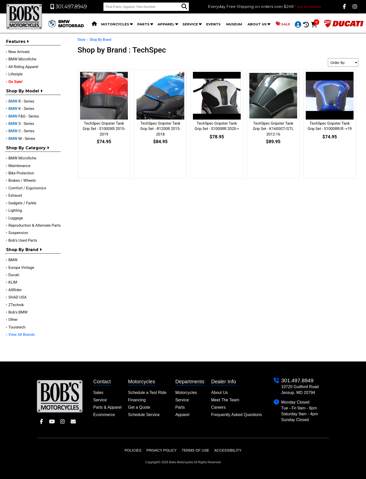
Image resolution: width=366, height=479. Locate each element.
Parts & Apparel (107, 407)
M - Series (21, 138)
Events (213, 24)
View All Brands (21, 334)
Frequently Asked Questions (236, 414)
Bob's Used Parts (22, 240)
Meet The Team (225, 400)
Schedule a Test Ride (147, 392)
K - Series (21, 108)
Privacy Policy (161, 450)
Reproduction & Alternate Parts (34, 225)
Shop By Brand (24, 249)
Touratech (16, 327)
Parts (143, 24)
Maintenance (19, 165)
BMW (13, 260)
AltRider (15, 290)
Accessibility (227, 450)
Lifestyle (15, 74)
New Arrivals (19, 51)
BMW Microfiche (22, 59)
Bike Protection (21, 173)
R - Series (21, 101)
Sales (98, 392)
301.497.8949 (297, 380)
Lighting (15, 210)
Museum (234, 24)
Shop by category (27, 147)
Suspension (18, 232)
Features (17, 41)
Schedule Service (144, 414)
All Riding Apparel (23, 66)
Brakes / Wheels (22, 180)
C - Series (21, 131)
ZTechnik (16, 305)
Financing (137, 400)
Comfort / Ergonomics (27, 188)
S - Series (21, 123)
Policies (133, 450)
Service (190, 24)
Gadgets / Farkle (22, 203)
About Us (257, 24)
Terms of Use (195, 450)
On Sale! (15, 81)
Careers (218, 407)
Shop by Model (24, 91)
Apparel (166, 24)
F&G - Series (23, 116)
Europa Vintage (21, 267)
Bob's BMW (17, 312)
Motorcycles (115, 24)
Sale (283, 24)
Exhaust (15, 195)
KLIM (12, 282)
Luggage (15, 218)
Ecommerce (104, 414)
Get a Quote (139, 407)
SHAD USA (17, 297)
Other (13, 319)
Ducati (13, 275)
